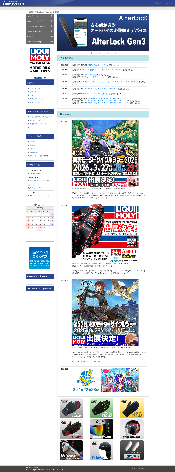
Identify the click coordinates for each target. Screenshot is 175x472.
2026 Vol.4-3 (113, 101)
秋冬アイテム (33, 102)
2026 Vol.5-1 (92, 103)
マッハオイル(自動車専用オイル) (40, 156)
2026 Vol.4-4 (123, 101)
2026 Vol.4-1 (92, 101)
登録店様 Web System (40, 41)
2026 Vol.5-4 (123, 103)
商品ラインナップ (40, 21)
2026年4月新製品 (91, 75)
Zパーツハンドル (34, 188)
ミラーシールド (34, 88)
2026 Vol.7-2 (102, 65)
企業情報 (40, 36)
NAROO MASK (34, 152)
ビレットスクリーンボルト (96, 77)
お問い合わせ (158, 3)
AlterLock (32, 142)
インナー (32, 95)
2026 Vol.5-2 (102, 103)
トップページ (40, 16)
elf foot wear (33, 149)
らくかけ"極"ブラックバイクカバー (40, 117)
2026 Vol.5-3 (113, 103)
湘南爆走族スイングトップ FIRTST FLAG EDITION (103, 70)
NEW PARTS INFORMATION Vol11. (103, 99)
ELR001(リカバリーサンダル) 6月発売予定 (95, 94)
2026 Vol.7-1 (92, 65)
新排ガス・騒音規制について (140, 468)
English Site (169, 3)
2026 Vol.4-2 (102, 101)
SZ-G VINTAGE (34, 173)
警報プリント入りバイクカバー (39, 124)
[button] (91, 53)
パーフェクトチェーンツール (38, 195)
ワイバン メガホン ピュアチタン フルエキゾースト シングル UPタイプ (113, 82)
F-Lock (31, 145)
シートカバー (33, 127)
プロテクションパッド (36, 99)
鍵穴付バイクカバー (35, 120)
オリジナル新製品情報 (40, 26)
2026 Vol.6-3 (113, 89)
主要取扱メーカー (40, 31)
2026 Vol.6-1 (92, 89)
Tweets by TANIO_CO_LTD (36, 281)
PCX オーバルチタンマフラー (39, 180)
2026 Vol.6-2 (102, 89)
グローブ (32, 92)
